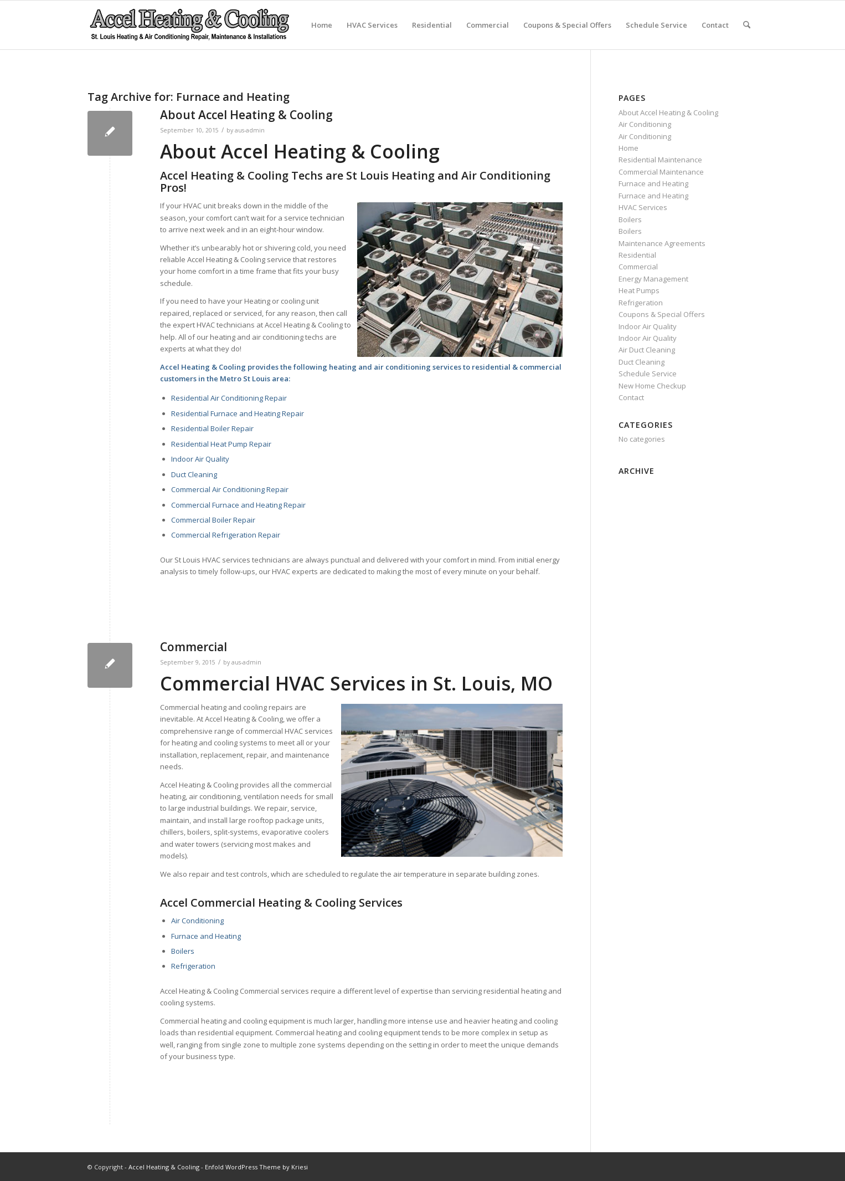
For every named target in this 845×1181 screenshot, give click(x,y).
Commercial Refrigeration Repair (225, 535)
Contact (715, 25)
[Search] (747, 25)
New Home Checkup (652, 386)
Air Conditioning (197, 921)
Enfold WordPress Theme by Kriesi (256, 1167)
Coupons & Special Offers (567, 25)
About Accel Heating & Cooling (246, 114)
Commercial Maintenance (661, 172)
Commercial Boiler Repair (213, 520)
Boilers (182, 951)
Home (321, 25)
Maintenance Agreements (662, 243)
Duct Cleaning (194, 474)
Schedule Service (656, 25)
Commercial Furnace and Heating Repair (238, 505)
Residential (432, 25)
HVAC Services (372, 25)
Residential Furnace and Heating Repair (237, 413)
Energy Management (653, 279)
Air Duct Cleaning (647, 350)
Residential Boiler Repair (212, 428)
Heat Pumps (639, 290)
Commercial (487, 25)
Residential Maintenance (660, 160)
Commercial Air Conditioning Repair (229, 489)
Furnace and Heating (206, 936)
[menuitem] (747, 25)
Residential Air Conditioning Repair (229, 398)
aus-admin (250, 130)
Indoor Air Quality (200, 459)
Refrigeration (193, 966)
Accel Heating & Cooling (163, 1167)
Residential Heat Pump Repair (221, 444)
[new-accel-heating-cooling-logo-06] (189, 25)
